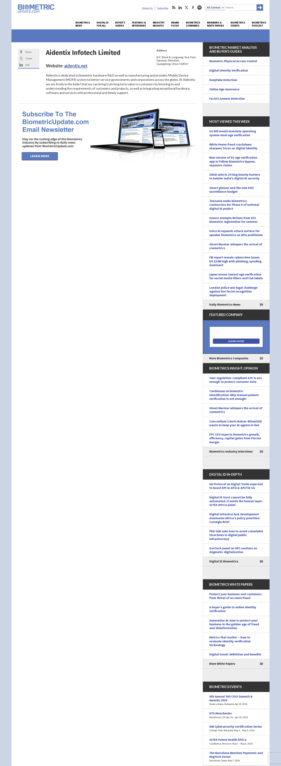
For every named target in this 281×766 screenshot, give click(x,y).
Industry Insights (159, 24)
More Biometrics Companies (228, 358)
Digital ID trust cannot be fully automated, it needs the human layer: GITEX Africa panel (236, 501)
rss (173, 7)
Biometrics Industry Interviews (231, 451)
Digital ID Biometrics (223, 561)
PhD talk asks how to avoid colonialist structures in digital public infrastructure (236, 535)
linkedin (180, 7)
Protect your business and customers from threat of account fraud (235, 596)
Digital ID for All (103, 24)
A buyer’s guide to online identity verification (232, 609)
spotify (199, 7)
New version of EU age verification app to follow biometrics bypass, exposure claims (233, 161)
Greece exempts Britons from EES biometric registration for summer (233, 220)
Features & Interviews (139, 24)
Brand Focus (175, 24)
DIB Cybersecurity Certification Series (236, 728)
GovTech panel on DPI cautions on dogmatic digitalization (233, 550)
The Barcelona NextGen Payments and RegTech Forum (236, 757)
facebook (193, 7)
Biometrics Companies (193, 24)
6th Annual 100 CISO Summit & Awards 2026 (236, 700)
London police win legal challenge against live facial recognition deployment (233, 291)
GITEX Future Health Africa (236, 742)
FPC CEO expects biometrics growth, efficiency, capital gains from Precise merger (235, 438)
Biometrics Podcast (259, 24)
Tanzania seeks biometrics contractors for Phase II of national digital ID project (234, 205)
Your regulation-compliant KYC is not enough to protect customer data (235, 380)
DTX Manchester (236, 715)
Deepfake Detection (223, 80)
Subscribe (162, 7)
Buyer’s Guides (120, 24)
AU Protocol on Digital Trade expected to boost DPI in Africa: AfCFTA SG (236, 486)
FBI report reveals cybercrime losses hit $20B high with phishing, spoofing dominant (235, 261)
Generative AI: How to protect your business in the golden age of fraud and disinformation (234, 624)
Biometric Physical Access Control (233, 61)
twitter (186, 7)
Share (28, 52)
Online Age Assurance (224, 89)
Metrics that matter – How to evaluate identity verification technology (230, 641)
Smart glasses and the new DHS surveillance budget (231, 190)
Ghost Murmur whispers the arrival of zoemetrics (235, 246)
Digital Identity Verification (228, 70)
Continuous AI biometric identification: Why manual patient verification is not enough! (234, 395)
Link (27, 64)
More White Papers (222, 664)
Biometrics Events (238, 24)
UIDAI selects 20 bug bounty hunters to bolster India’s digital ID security (234, 176)
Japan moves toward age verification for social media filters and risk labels (236, 276)
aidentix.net (75, 65)
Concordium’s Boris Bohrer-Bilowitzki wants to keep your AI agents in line (235, 423)
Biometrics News (82, 24)
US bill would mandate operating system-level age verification (232, 133)
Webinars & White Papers (215, 24)
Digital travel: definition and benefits (235, 654)
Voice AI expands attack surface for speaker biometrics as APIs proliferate (236, 233)
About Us (147, 7)
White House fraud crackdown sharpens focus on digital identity (233, 146)
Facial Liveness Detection (227, 99)
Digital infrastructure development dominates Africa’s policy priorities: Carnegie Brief (234, 518)
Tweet (28, 58)
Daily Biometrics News (224, 304)
